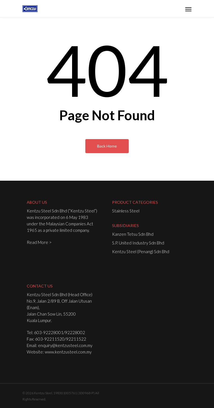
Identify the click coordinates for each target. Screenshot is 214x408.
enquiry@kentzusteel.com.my (65, 345)
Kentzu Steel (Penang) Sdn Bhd (140, 251)
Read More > (39, 242)
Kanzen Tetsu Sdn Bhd (132, 234)
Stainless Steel (125, 210)
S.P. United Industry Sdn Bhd (138, 242)
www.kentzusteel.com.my (68, 351)
